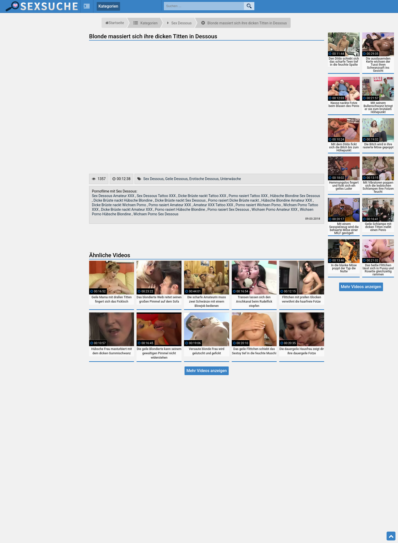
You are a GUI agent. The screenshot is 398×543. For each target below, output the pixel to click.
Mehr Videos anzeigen (206, 370)
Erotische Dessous (204, 179)
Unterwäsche (230, 179)
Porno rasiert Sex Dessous (228, 209)
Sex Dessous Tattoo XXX (157, 196)
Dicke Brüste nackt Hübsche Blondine (123, 200)
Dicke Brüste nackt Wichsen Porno (119, 205)
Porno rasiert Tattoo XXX (249, 196)
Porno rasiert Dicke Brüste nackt (234, 200)
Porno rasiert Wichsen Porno (258, 205)
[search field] (204, 6)
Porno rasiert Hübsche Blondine (180, 209)
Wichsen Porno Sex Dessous (155, 214)
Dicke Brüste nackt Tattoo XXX (202, 196)
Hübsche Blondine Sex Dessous (295, 196)
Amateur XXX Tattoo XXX (213, 205)
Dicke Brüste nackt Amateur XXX (127, 209)
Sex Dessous (153, 179)
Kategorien (108, 6)
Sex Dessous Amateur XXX (113, 196)
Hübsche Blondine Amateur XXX (287, 200)
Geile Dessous (176, 179)
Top (391, 536)
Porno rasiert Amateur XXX (170, 205)
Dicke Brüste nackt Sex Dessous (181, 200)
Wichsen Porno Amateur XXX (275, 209)
